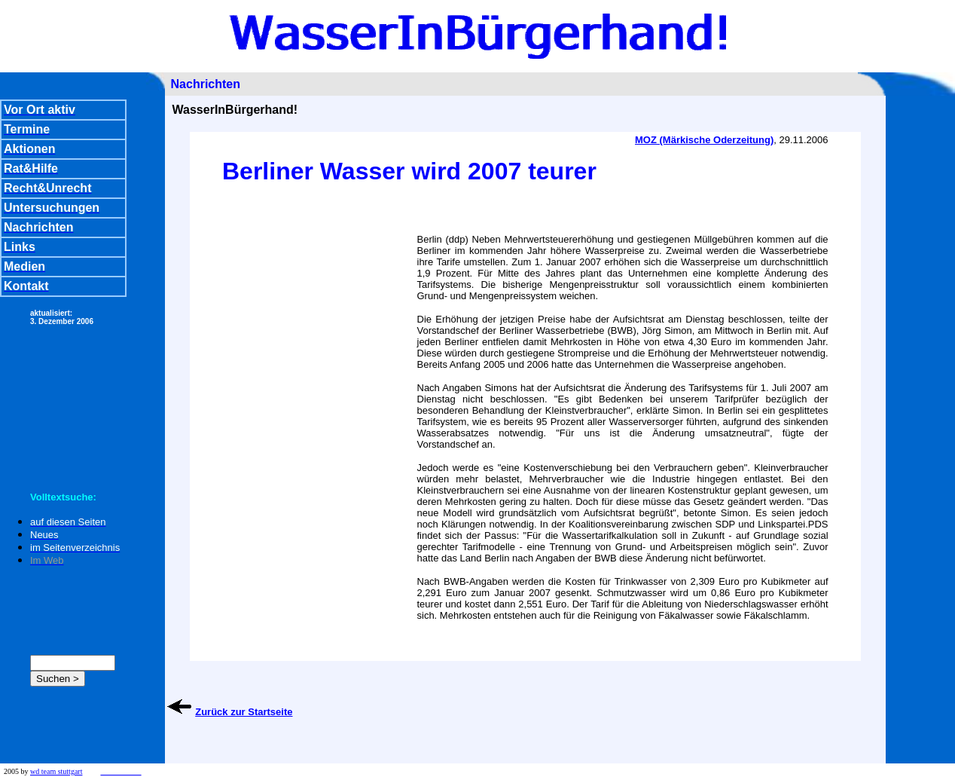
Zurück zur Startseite (243, 711)
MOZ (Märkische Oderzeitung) (704, 139)
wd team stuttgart (56, 771)
